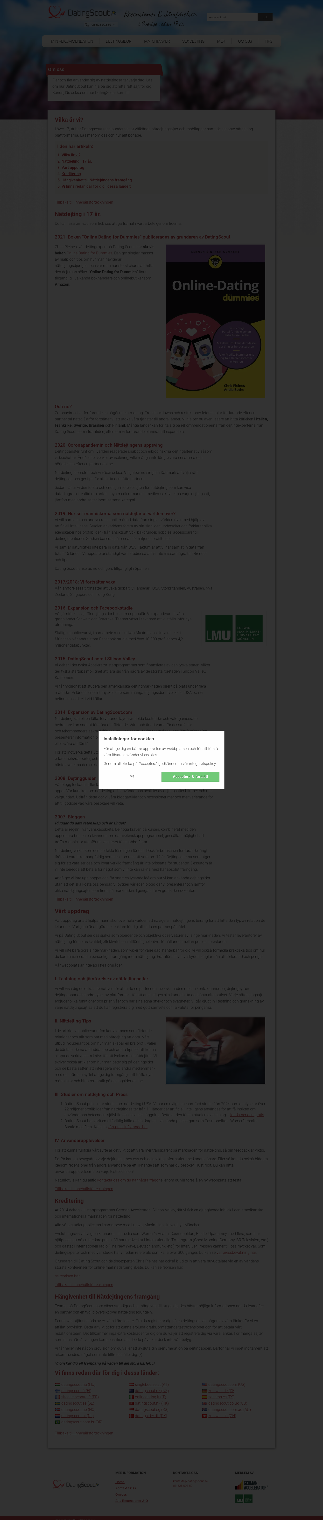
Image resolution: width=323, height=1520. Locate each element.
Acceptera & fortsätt (190, 776)
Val (132, 776)
